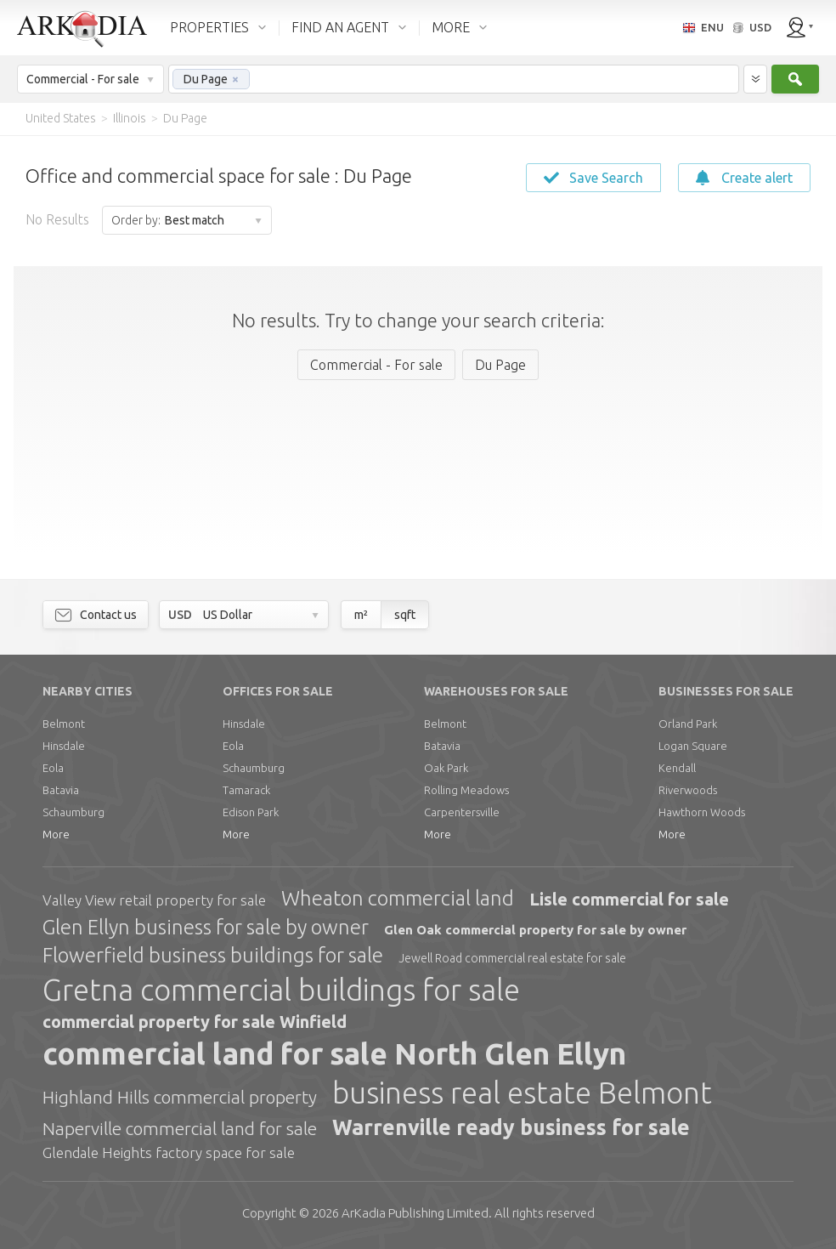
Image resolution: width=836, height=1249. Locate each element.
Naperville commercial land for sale (179, 1128)
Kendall (677, 768)
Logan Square (692, 746)
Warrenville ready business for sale (511, 1127)
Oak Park (446, 768)
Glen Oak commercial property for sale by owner (535, 930)
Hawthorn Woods (701, 812)
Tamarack (246, 790)
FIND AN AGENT (340, 27)
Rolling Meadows (466, 790)
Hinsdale (63, 746)
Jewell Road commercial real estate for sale (512, 958)
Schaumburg (73, 812)
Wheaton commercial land (397, 898)
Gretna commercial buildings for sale (281, 990)
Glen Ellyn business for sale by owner (205, 927)
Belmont (63, 724)
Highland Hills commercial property (179, 1097)
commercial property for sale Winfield (194, 1021)
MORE (451, 27)
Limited (415, 1213)
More (56, 834)
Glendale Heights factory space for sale (168, 1152)
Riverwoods (687, 790)
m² (361, 615)
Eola (53, 768)
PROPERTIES (209, 27)
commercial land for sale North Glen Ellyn (334, 1053)
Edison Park (251, 812)
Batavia (60, 790)
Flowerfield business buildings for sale (212, 955)
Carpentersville (462, 812)
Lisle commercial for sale (629, 899)
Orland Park (687, 724)
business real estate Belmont (522, 1093)
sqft (404, 615)
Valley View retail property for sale (154, 900)
